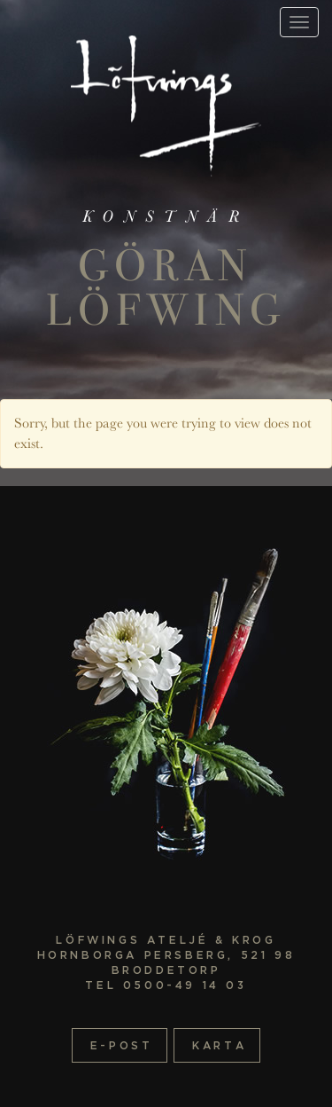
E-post (121, 1045)
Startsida (166, 106)
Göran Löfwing (166, 287)
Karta (219, 1045)
